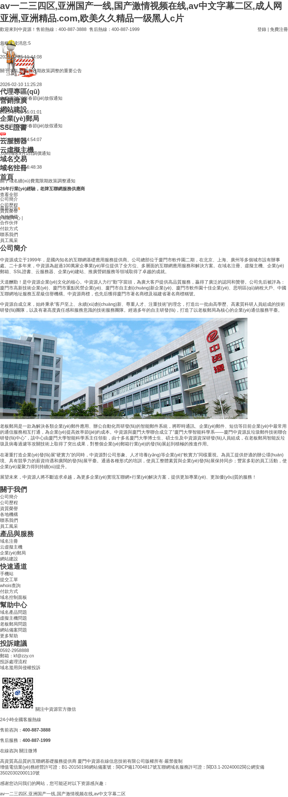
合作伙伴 (9, 222)
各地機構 (9, 514)
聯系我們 (9, 234)
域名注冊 (9, 541)
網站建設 (9, 558)
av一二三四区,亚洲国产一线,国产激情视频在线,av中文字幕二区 (63, 793)
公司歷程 (9, 502)
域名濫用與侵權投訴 (20, 667)
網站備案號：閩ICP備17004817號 (123, 767)
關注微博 (28, 750)
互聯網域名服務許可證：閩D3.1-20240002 (199, 767)
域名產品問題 (13, 612)
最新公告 (10, 208)
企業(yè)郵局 (13, 553)
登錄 (261, 29)
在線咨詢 (9, 750)
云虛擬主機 (11, 547)
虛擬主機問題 (13, 618)
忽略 (4, 43)
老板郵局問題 (13, 624)
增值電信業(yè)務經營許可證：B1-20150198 (44, 767)
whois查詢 (10, 585)
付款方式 (9, 228)
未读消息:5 (20, 43)
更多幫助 (9, 635)
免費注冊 (279, 29)
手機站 (7, 573)
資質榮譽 (9, 508)
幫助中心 (12, 218)
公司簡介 (9, 496)
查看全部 (9, 194)
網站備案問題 (13, 630)
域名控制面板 (13, 597)
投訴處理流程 (13, 661)
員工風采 (9, 240)
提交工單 (9, 579)
